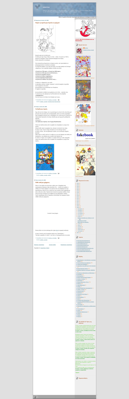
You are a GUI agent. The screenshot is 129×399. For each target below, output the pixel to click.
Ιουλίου (79, 216)
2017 (78, 193)
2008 (78, 207)
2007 (78, 232)
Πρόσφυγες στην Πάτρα (82, 294)
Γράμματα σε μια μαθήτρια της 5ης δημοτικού (86, 265)
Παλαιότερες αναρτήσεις (66, 244)
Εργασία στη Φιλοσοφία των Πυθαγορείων (85, 272)
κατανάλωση (79, 280)
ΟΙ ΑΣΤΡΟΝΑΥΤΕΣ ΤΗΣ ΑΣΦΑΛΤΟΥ (84, 288)
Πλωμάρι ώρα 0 (80, 291)
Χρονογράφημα (80, 308)
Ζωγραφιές (79, 274)
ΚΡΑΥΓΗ (79, 283)
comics (49, 175)
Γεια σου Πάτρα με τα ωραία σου (84, 262)
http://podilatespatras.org (82, 243)
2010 (78, 204)
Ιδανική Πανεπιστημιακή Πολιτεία (84, 277)
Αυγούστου (80, 214)
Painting (79, 314)
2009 (78, 205)
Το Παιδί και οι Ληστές (41, 109)
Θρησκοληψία (80, 275)
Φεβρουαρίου (81, 229)
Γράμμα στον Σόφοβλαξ (82, 264)
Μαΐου (79, 225)
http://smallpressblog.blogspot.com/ (84, 251)
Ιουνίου (79, 223)
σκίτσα (78, 295)
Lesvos (78, 313)
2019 (78, 190)
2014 (78, 198)
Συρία (78, 298)
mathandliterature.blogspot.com (83, 242)
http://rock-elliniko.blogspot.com (83, 249)
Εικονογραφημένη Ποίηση (82, 268)
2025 (78, 184)
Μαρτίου (80, 228)
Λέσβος (78, 286)
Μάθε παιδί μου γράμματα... (42, 182)
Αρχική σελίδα (52, 244)
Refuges (79, 316)
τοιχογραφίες (80, 304)
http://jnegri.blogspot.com (82, 246)
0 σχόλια (55, 99)
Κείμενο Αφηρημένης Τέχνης (83, 282)
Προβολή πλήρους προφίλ (88, 50)
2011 (78, 202)
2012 (78, 201)
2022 (78, 189)
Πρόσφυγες (79, 292)
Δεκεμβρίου (80, 208)
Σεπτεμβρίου (80, 213)
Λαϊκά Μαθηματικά (81, 285)
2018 (78, 192)
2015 (78, 196)
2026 (78, 183)
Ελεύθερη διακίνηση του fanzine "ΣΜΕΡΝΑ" (86, 270)
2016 (78, 195)
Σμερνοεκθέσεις (80, 297)
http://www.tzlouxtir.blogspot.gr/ (83, 240)
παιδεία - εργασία (43, 101)
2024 (78, 186)
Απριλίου (80, 226)
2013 (78, 199)
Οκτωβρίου (80, 211)
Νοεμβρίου (80, 210)
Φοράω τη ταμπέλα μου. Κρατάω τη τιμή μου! (47, 23)
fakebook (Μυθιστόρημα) (82, 311)
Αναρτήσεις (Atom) (44, 248)
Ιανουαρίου (80, 231)
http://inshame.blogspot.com (83, 245)
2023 (78, 187)
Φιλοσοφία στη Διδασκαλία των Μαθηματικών (86, 306)
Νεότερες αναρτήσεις (39, 244)
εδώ (57, 230)
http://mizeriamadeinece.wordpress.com (85, 248)
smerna (46, 7)
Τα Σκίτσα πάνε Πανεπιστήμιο (54, 101)
